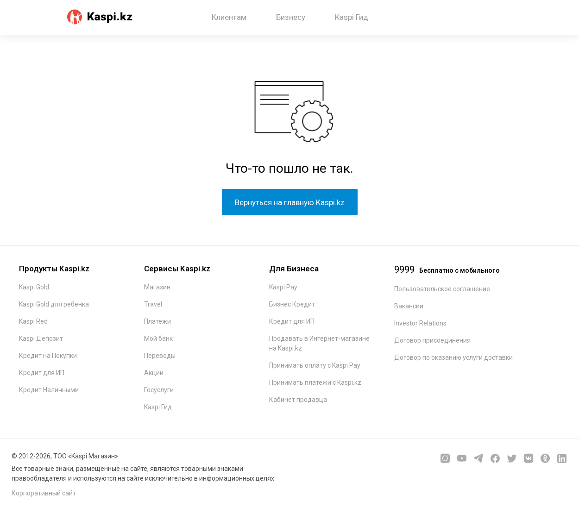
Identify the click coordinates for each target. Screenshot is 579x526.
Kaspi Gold (34, 287)
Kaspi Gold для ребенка (54, 304)
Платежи (157, 321)
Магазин (157, 287)
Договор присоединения (432, 340)
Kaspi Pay (283, 287)
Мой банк (158, 338)
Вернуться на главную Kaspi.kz (290, 202)
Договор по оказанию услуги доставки (453, 357)
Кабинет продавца (298, 399)
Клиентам (229, 17)
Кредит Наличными (49, 390)
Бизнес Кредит (292, 304)
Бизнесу (290, 17)
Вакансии (408, 306)
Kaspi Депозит (41, 338)
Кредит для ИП (41, 372)
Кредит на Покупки (48, 355)
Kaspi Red (33, 321)
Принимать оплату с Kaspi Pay (314, 365)
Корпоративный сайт (44, 493)
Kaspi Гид (351, 17)
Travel (153, 304)
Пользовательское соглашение (442, 289)
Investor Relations (420, 323)
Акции (154, 372)
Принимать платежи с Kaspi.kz (315, 382)
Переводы (160, 355)
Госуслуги (159, 390)
